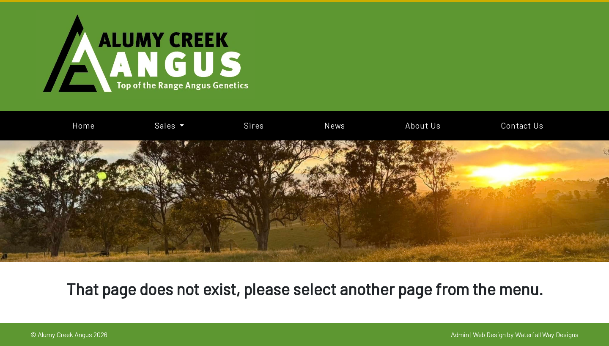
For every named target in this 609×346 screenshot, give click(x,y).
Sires (254, 125)
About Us (423, 125)
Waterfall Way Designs (547, 334)
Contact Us (522, 125)
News (334, 125)
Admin (460, 334)
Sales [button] (166, 125)
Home (83, 125)
